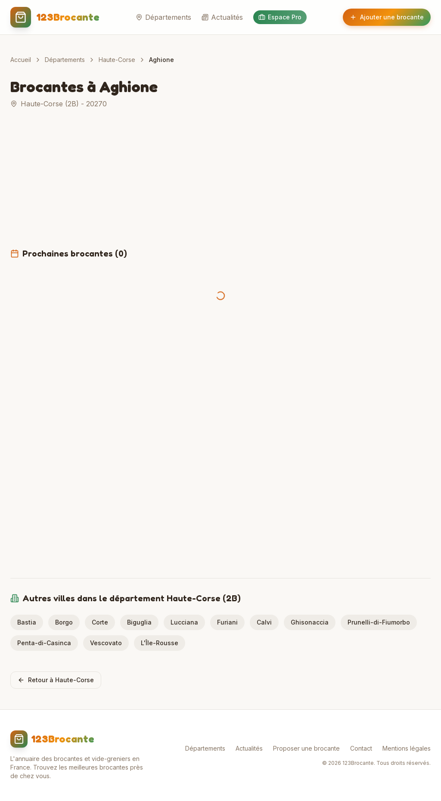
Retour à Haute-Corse (56, 679)
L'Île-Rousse (159, 642)
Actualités (222, 17)
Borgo (64, 622)
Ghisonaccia (310, 622)
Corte (100, 622)
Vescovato (106, 642)
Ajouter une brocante (387, 17)
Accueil (20, 59)
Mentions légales (406, 748)
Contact (361, 748)
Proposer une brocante (306, 748)
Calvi (264, 622)
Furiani (227, 622)
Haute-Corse (117, 59)
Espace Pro (279, 17)
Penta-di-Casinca (44, 642)
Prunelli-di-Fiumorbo (379, 622)
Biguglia (139, 622)
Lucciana (184, 622)
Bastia (26, 622)
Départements (163, 17)
